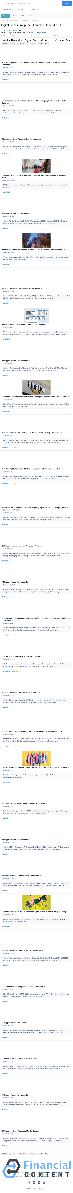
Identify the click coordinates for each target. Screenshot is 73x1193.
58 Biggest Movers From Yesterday (16, 840)
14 (38, 43)
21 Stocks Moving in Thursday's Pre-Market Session (22, 139)
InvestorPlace (7, 192)
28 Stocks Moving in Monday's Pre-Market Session (22, 288)
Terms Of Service (55, 1176)
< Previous (5, 43)
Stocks (15, 16)
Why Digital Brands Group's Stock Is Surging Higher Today (24, 803)
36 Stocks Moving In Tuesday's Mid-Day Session (21, 693)
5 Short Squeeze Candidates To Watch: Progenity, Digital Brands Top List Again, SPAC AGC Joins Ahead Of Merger (36, 509)
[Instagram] (44, 1182)
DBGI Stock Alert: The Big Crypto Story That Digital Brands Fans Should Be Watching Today (34, 176)
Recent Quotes (7, 9)
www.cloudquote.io (51, 1172)
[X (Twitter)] (29, 1182)
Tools (31, 16)
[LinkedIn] (39, 1182)
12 (31, 43)
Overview (5, 20)
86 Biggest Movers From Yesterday (16, 214)
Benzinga (6, 79)
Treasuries (34, 20)
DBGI (60, 25)
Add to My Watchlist (43, 33)
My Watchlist (21, 9)
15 (42, 43)
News (11, 20)
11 (27, 43)
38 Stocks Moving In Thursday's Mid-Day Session (21, 876)
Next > (47, 43)
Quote (11, 36)
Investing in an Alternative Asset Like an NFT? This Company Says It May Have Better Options (34, 102)
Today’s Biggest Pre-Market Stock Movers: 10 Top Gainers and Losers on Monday (33, 250)
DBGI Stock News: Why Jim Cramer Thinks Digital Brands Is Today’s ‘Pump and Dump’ (35, 912)
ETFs (23, 16)
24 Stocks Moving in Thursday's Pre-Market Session (22, 951)
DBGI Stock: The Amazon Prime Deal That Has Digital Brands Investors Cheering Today (35, 397)
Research (55, 36)
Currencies (17, 20)
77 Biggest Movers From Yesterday (16, 1095)
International (25, 20)
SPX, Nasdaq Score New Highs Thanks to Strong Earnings (24, 325)
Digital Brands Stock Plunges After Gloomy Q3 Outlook (23, 987)
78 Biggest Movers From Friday (14, 1023)
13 (34, 43)
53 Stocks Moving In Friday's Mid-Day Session (20, 1059)
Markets (5, 16)
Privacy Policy (42, 1176)
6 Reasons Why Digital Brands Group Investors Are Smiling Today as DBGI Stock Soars (35, 767)
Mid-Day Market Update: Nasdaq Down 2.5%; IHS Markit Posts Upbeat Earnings (32, 731)
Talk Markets (7, 339)
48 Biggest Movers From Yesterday (16, 582)
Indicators (35, 9)
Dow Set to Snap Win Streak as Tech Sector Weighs (22, 656)
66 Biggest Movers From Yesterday (16, 361)
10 (24, 43)
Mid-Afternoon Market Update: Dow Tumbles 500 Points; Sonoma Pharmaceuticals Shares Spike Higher (36, 619)
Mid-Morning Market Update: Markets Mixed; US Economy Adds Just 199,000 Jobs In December (34, 64)
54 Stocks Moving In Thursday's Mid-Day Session (21, 1131)
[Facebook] (34, 1182)
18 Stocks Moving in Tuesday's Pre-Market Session (22, 546)
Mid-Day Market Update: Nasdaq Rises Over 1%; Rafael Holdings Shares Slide (32, 433)
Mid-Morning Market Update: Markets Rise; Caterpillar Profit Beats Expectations (33, 469)
